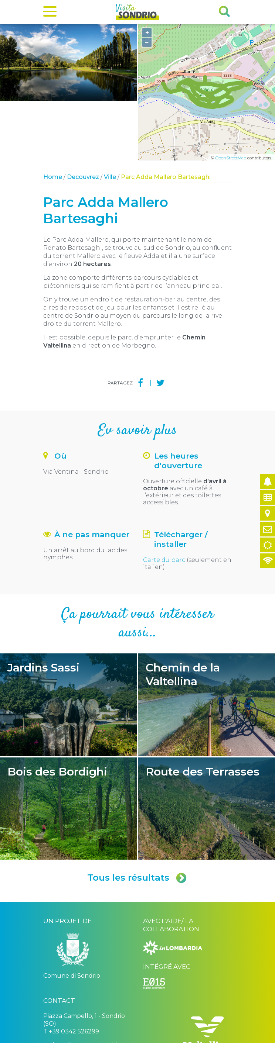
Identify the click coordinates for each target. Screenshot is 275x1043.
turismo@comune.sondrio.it (84, 985)
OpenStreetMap (230, 98)
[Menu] (50, 13)
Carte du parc (164, 500)
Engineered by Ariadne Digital (200, 1036)
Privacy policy (148, 1031)
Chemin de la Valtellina (206, 645)
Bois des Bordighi (68, 749)
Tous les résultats (137, 817)
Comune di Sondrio (92, 1031)
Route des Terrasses (206, 749)
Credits (122, 1031)
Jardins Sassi (68, 645)
